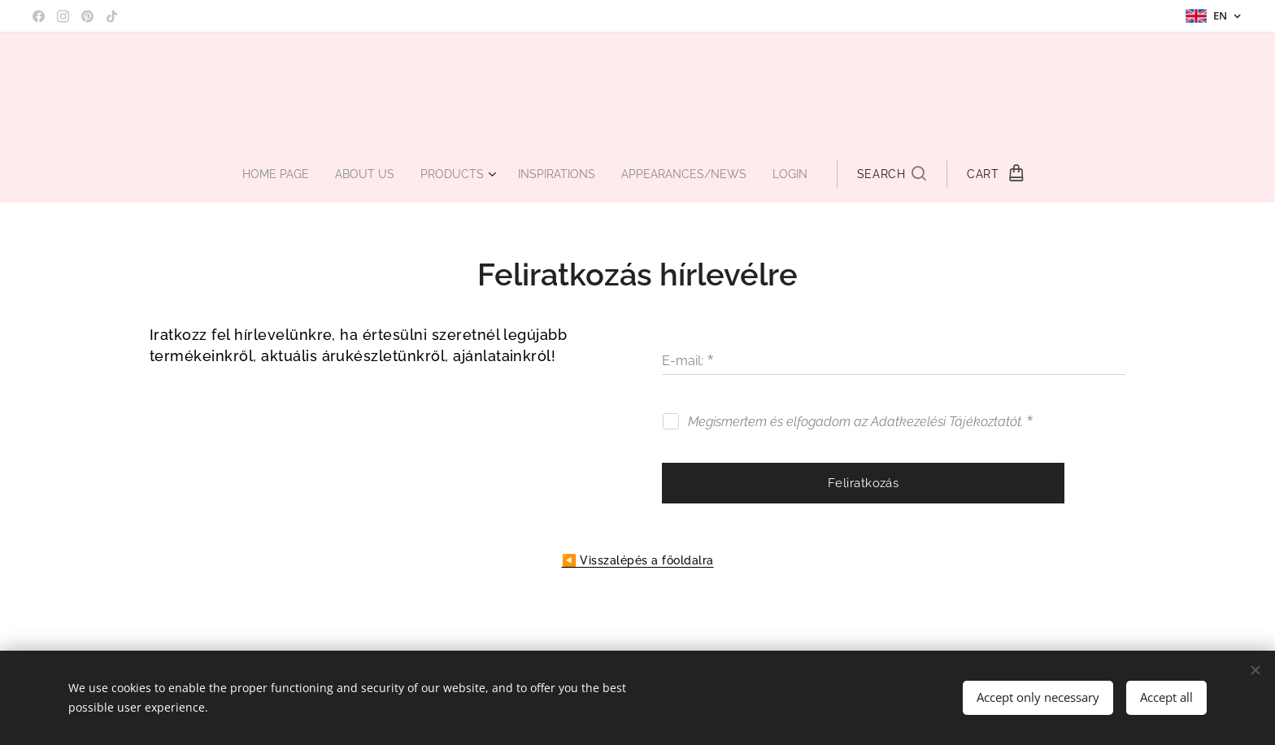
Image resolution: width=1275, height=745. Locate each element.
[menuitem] (267, 174)
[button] (908, 174)
